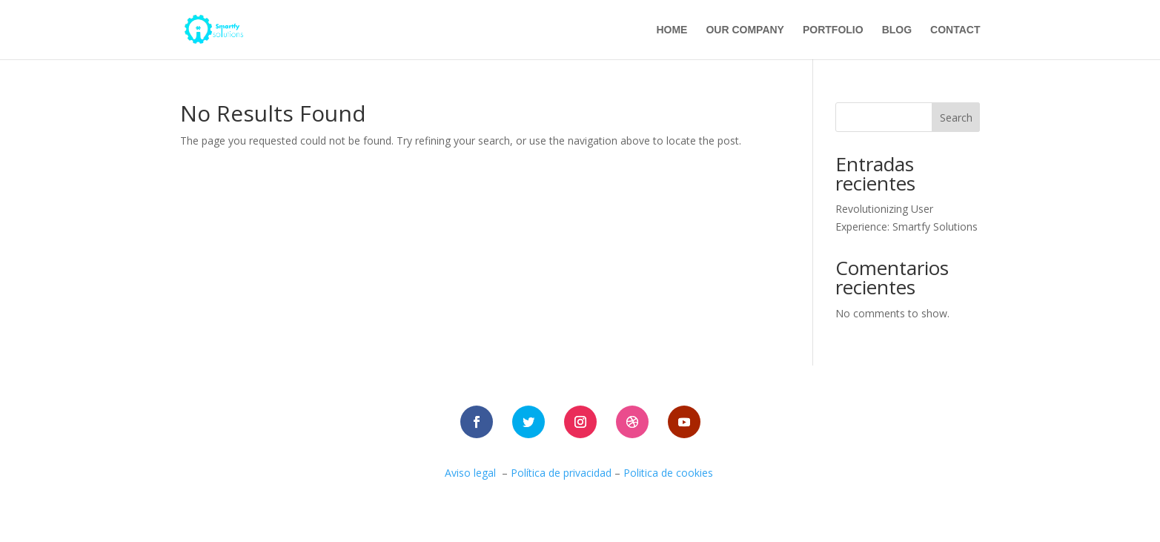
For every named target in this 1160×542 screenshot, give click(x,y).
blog (897, 30)
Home (671, 30)
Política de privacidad (561, 473)
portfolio (833, 30)
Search (956, 117)
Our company (745, 30)
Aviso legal (470, 473)
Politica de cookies (669, 473)
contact (955, 30)
